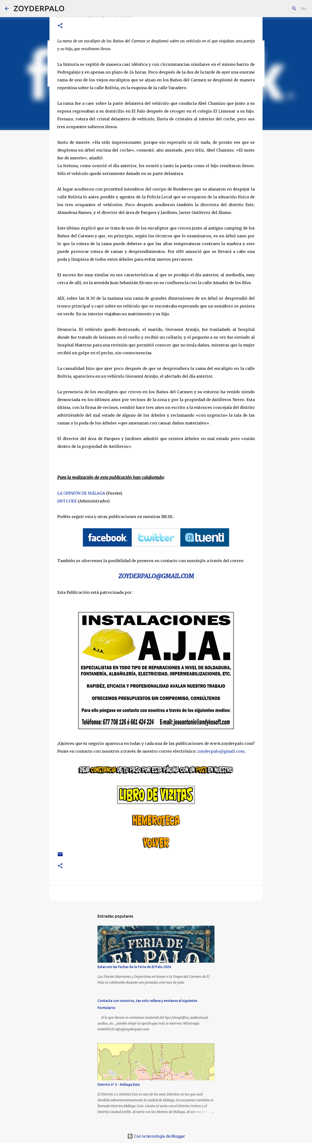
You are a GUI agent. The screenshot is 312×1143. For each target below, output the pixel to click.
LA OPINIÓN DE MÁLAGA (81, 493)
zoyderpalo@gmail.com (220, 751)
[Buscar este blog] (282, 8)
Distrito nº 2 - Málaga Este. (119, 1084)
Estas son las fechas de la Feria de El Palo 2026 (134, 967)
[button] (60, 26)
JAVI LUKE (67, 501)
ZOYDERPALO (39, 8)
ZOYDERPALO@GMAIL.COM (156, 576)
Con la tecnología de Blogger (156, 1136)
